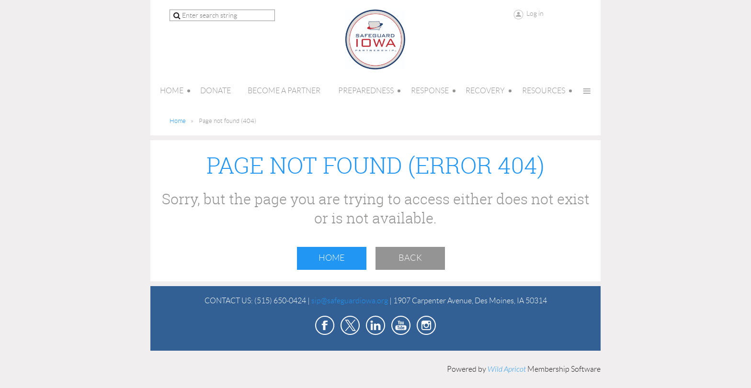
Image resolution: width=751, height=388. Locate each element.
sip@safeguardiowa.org (349, 301)
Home (178, 120)
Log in (535, 13)
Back (410, 258)
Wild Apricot (507, 369)
